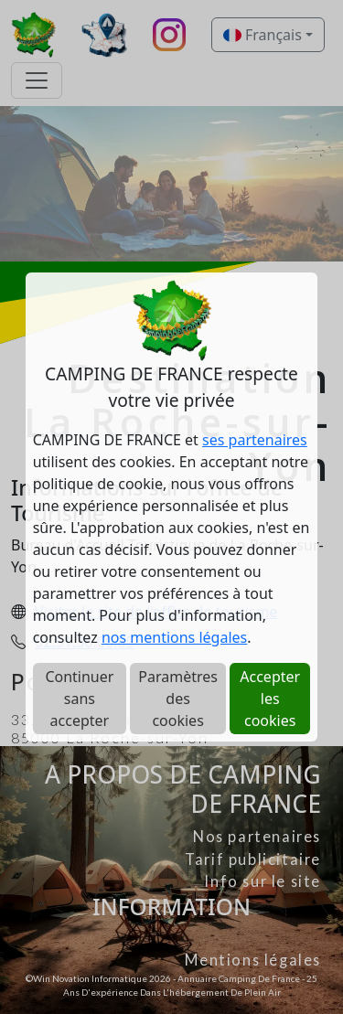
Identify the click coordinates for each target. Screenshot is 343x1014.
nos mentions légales (174, 637)
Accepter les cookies (270, 699)
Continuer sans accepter (79, 699)
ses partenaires (254, 440)
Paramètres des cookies (178, 699)
